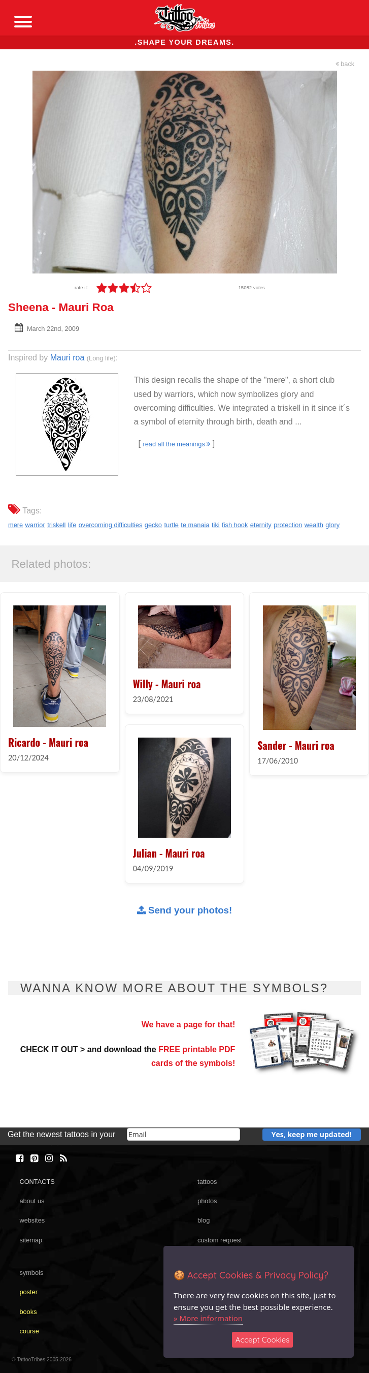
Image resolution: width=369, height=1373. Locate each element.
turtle (171, 525)
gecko (153, 525)
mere (15, 525)
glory (332, 525)
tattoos (207, 1181)
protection (288, 525)
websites (32, 1220)
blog (203, 1220)
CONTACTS (36, 1181)
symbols (31, 1272)
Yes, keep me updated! (312, 1134)
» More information (208, 1318)
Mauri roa (67, 357)
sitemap (30, 1240)
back (345, 64)
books (28, 1312)
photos (207, 1201)
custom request (219, 1240)
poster (28, 1292)
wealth (314, 525)
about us (31, 1201)
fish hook (235, 525)
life (72, 525)
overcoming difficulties (111, 525)
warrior (35, 525)
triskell (56, 525)
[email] (183, 1134)
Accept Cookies (263, 1340)
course (29, 1331)
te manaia (195, 525)
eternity (261, 525)
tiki (216, 525)
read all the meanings (176, 444)
